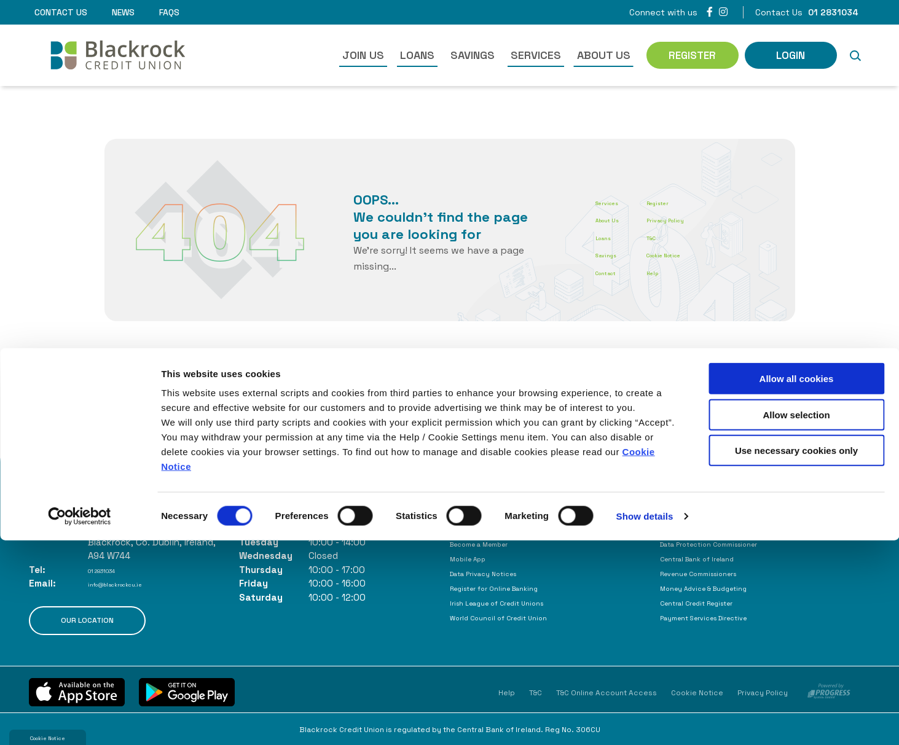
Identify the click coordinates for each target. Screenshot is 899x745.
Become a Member (493, 543)
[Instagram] (723, 12)
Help (681, 272)
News (123, 12)
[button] (855, 55)
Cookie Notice (703, 254)
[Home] (99, 55)
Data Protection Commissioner (732, 543)
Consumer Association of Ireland (735, 528)
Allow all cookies (797, 583)
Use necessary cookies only (796, 655)
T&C (681, 237)
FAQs (169, 12)
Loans (417, 55)
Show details (644, 721)
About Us (603, 55)
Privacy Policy (703, 219)
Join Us (363, 55)
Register (691, 202)
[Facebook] (710, 12)
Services (536, 55)
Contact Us (60, 12)
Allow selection (796, 619)
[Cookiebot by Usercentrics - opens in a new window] (79, 721)
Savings (472, 55)
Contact (614, 272)
